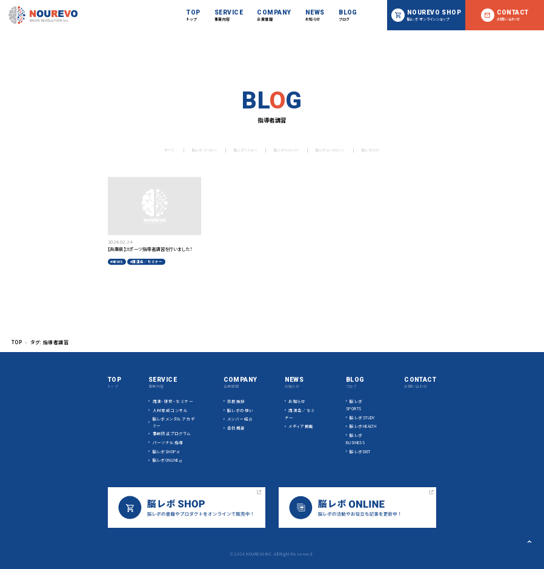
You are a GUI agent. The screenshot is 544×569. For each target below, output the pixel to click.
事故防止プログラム (172, 433)
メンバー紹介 (240, 419)
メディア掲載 (301, 426)
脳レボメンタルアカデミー (174, 422)
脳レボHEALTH (285, 150)
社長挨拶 (236, 401)
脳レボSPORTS (191, 150)
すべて (152, 150)
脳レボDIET (385, 150)
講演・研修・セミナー (173, 401)
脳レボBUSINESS (337, 150)
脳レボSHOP (164, 451)
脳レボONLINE (166, 460)
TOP (17, 342)
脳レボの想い (240, 410)
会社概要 (236, 428)
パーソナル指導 (168, 442)
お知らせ (297, 401)
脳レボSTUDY (238, 150)
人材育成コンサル (170, 410)
